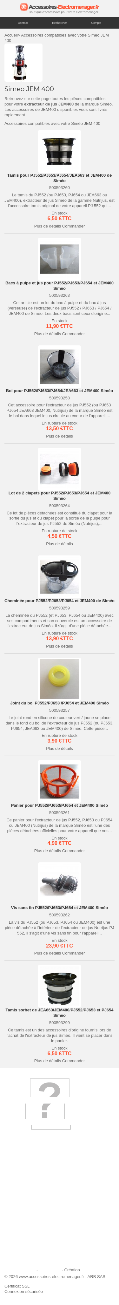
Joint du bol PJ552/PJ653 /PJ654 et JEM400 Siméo (59, 703)
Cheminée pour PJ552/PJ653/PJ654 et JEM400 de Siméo (59, 600)
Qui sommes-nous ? (26, 1181)
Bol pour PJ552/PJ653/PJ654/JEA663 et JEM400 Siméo (59, 390)
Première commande (27, 1207)
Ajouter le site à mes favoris (33, 1199)
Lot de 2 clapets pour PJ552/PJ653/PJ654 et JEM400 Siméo (60, 496)
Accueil (11, 35)
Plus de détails (47, 226)
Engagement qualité (26, 1233)
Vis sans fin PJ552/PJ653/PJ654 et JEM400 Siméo (59, 907)
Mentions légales (20, 1270)
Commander (73, 226)
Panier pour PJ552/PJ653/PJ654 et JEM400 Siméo (59, 805)
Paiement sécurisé (25, 1216)
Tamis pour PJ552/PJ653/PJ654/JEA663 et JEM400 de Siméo (59, 178)
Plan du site (50, 1270)
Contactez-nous (22, 1250)
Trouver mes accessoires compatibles (42, 1258)
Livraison (16, 1190)
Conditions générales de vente (36, 1242)
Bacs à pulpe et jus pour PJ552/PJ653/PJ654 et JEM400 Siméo (59, 286)
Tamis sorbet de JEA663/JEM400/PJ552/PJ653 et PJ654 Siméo (59, 1013)
